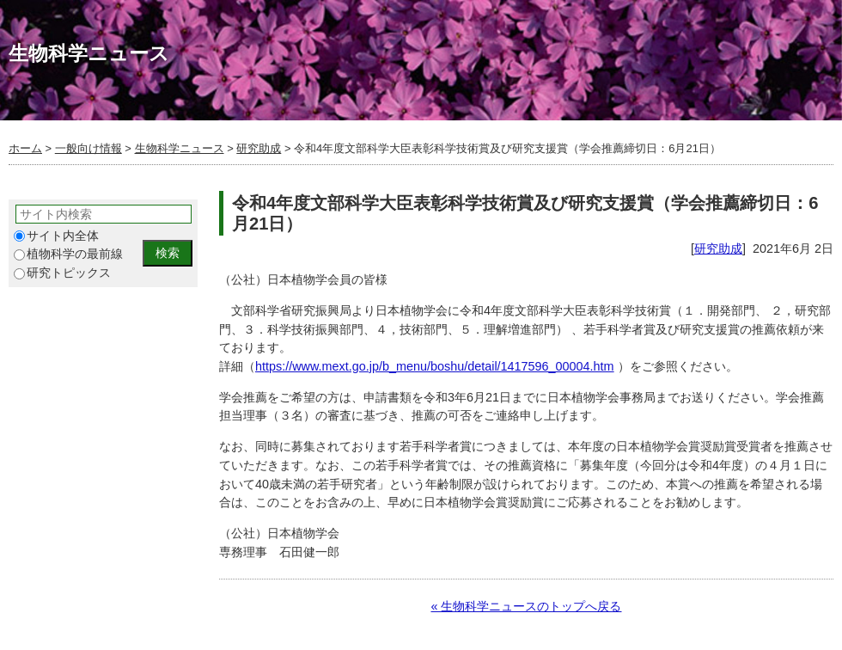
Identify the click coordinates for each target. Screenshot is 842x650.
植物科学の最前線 (68, 254)
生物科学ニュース (179, 148)
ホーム (25, 148)
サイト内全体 (56, 236)
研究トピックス (62, 273)
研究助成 (258, 148)
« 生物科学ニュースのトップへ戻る (525, 606)
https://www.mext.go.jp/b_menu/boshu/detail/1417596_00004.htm (434, 366)
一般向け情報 (88, 148)
